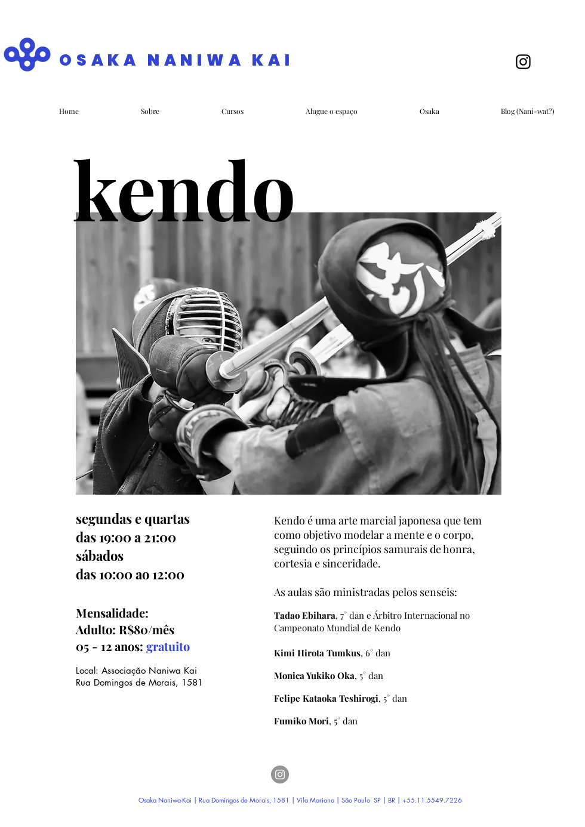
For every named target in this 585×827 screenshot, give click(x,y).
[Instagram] (280, 774)
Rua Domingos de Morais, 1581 (141, 682)
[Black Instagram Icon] (523, 62)
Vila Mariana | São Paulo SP (339, 799)
